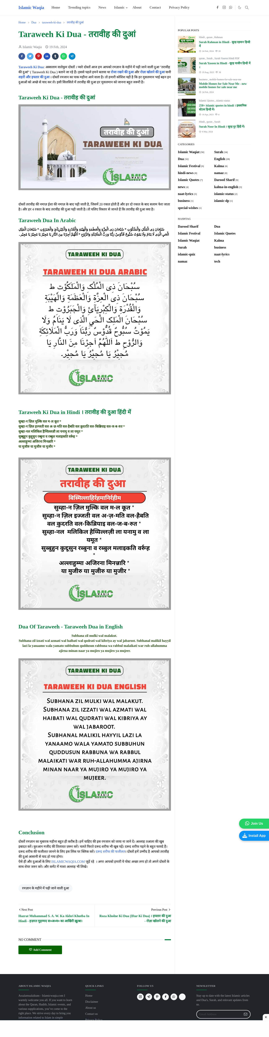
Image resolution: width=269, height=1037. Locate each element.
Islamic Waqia (31, 7)
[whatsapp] (231, 7)
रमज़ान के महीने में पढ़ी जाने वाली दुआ (45, 888)
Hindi (202, 37)
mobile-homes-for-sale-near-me (225, 79)
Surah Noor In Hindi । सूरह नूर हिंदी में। (222, 126)
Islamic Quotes (207, 100)
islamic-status (223, 100)
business (203, 79)
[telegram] (148, 996)
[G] (182, 996)
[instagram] (224, 7)
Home (88, 995)
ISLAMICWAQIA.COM (68, 861)
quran (210, 37)
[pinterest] (157, 996)
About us (90, 1007)
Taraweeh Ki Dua (31, 67)
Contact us (91, 1013)
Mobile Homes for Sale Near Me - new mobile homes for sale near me (223, 85)
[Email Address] (219, 1014)
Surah (210, 58)
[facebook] (217, 7)
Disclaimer (91, 1001)
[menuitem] (55, 7)
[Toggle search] (247, 7)
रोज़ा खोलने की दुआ (152, 72)
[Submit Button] (245, 1014)
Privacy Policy (93, 1020)
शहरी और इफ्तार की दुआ (33, 77)
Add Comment (40, 949)
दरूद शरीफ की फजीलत (110, 851)
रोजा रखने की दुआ (122, 72)
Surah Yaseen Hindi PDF (226, 58)
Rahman (218, 37)
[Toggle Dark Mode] (239, 7)
